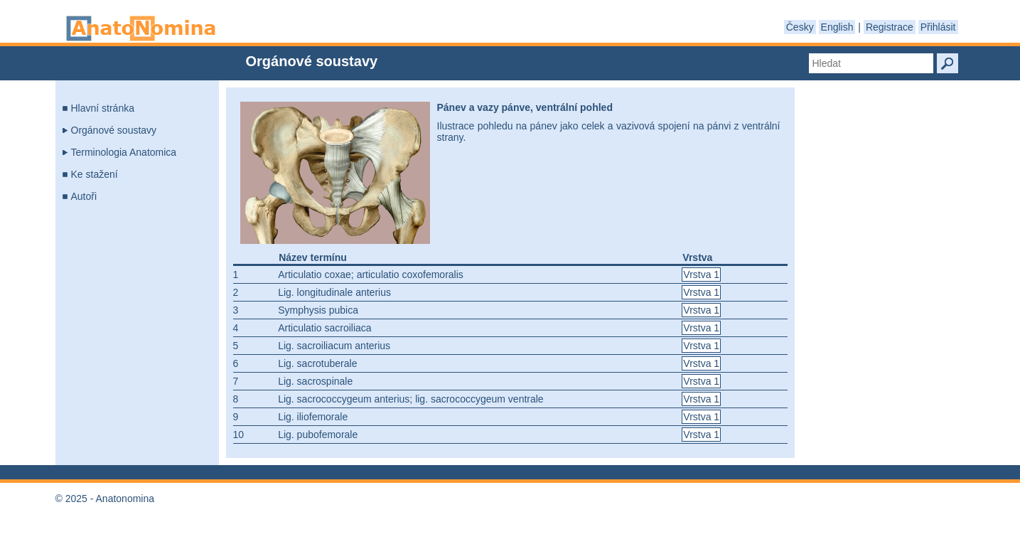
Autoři (84, 196)
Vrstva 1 (701, 274)
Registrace (889, 27)
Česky (800, 27)
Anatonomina (140, 28)
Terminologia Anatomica (124, 152)
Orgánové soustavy (114, 130)
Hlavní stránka (102, 108)
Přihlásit (938, 27)
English (837, 27)
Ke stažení (94, 174)
